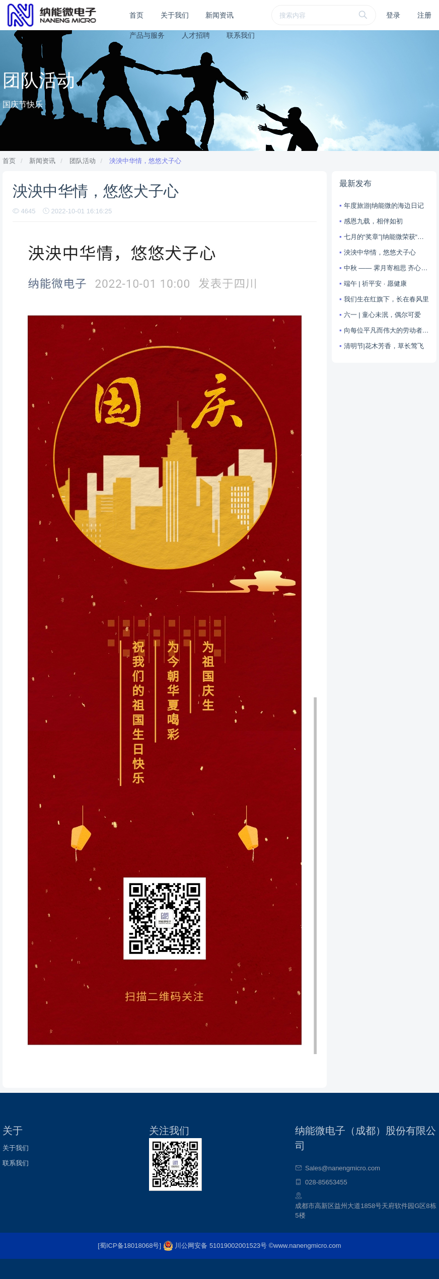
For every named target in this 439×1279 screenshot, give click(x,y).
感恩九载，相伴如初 (373, 221)
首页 (136, 15)
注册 (424, 15)
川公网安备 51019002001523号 (216, 1245)
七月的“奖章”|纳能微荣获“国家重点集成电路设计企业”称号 (386, 237)
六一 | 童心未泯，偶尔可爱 (382, 314)
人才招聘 (196, 35)
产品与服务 (147, 35)
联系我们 (241, 35)
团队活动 (82, 161)
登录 (393, 15)
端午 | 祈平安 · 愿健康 (375, 283)
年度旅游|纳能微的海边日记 (384, 205)
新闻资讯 (219, 15)
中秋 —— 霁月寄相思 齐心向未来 (386, 268)
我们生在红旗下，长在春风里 (386, 299)
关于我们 (175, 15)
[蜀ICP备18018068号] (130, 1245)
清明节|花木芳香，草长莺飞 (384, 346)
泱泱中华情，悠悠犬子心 (145, 161)
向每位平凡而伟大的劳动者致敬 (386, 330)
